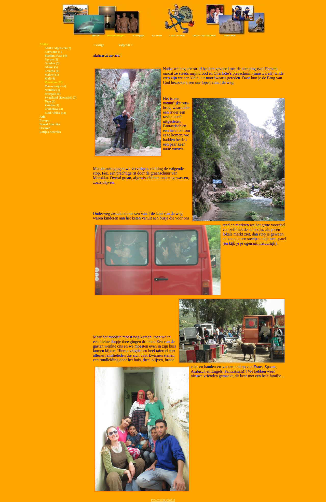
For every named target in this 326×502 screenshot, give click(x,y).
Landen (157, 35)
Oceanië (44, 128)
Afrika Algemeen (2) (58, 48)
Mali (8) (50, 78)
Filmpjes (138, 35)
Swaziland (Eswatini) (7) (60, 97)
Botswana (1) (53, 52)
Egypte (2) (51, 59)
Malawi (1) (52, 74)
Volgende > (125, 45)
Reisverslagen (116, 35)
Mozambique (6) (55, 86)
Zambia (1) (52, 105)
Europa (44, 120)
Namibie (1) (52, 90)
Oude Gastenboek (204, 35)
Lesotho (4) (52, 71)
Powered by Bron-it (163, 500)
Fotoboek (230, 35)
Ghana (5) (51, 67)
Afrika (43, 44)
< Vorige (98, 45)
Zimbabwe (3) (54, 109)
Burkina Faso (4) (56, 55)
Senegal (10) (52, 94)
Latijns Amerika (50, 132)
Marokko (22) (54, 82)
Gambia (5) (52, 63)
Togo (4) (50, 101)
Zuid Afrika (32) (55, 113)
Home (96, 35)
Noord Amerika (49, 124)
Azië (42, 116)
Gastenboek (177, 35)
